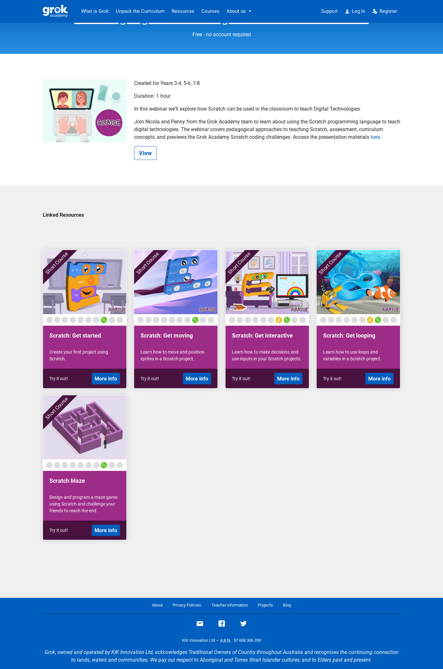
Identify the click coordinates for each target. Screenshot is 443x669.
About (157, 605)
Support (329, 11)
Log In (355, 11)
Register (384, 11)
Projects (265, 605)
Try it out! (58, 378)
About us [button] (236, 11)
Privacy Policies (187, 605)
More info (106, 379)
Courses (210, 11)
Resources (183, 11)
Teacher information (229, 605)
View (145, 153)
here (375, 137)
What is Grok (95, 11)
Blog (287, 605)
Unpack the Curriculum (140, 11)
